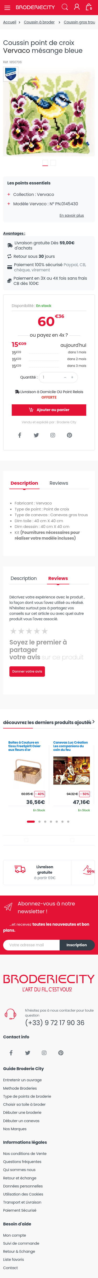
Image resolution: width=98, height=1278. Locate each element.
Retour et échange (19, 1178)
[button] (65, 7)
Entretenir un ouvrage (22, 1080)
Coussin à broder (39, 22)
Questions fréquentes (22, 1161)
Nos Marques (14, 1129)
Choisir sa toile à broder (24, 1104)
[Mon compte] (77, 7)
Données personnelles (23, 1186)
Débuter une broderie (22, 1112)
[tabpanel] (26, 775)
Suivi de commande (21, 1243)
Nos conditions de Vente (25, 1153)
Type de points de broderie (27, 1096)
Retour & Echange (19, 1251)
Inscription (77, 945)
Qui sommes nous (19, 1169)
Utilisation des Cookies (23, 1194)
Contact (10, 1267)
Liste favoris (13, 1259)
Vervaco (16, 50)
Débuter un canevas (21, 1120)
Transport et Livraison (22, 1202)
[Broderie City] (35, 7)
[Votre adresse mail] (31, 945)
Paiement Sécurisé (19, 1210)
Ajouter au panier (48, 410)
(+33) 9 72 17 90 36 (54, 1022)
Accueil (9, 22)
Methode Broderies (20, 1088)
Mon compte (14, 1235)
